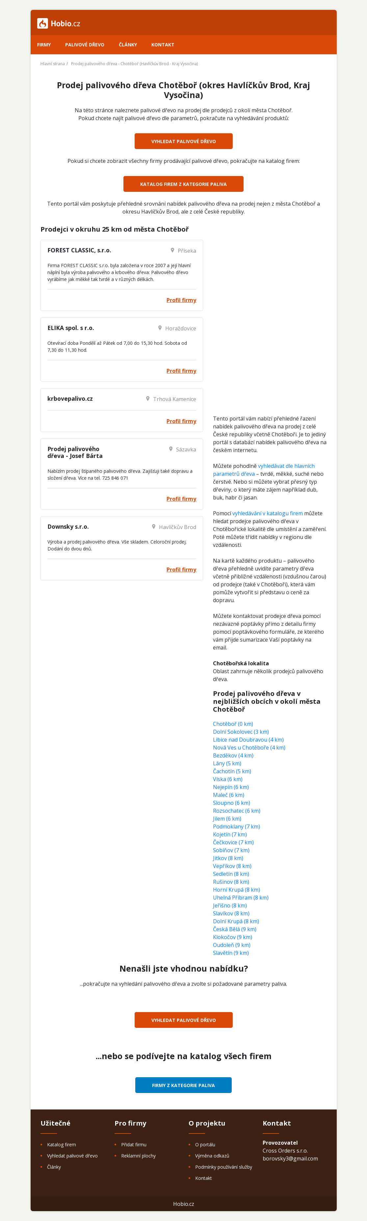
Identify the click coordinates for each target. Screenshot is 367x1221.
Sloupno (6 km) (231, 802)
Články (128, 44)
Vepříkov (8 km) (232, 866)
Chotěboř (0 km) (233, 723)
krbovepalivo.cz (70, 398)
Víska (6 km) (228, 779)
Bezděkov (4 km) (233, 755)
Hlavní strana (52, 63)
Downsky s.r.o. (68, 526)
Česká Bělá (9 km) (234, 929)
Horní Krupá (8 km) (236, 889)
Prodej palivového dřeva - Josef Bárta (75, 452)
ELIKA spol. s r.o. (70, 328)
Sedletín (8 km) (231, 874)
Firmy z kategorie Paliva (183, 1085)
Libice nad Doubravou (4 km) (248, 739)
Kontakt (162, 44)
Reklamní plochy (138, 1156)
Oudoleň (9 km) (231, 945)
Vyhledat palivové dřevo (183, 141)
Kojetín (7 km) (230, 834)
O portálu (205, 1144)
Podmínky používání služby (223, 1167)
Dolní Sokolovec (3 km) (241, 731)
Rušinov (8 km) (231, 881)
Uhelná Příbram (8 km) (241, 897)
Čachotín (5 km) (232, 771)
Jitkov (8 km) (228, 858)
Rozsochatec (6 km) (236, 810)
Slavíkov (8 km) (231, 913)
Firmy (44, 44)
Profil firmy (181, 300)
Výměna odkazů (212, 1156)
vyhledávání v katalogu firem (267, 513)
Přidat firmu (133, 1144)
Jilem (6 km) (227, 818)
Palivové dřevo (84, 44)
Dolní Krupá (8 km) (236, 921)
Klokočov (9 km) (232, 937)
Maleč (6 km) (228, 795)
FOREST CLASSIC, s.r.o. (79, 250)
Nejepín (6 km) (231, 787)
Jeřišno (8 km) (230, 905)
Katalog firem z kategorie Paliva (183, 184)
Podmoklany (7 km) (236, 826)
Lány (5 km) (227, 763)
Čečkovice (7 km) (233, 842)
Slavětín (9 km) (231, 952)
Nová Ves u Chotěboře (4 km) (249, 747)
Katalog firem (61, 1144)
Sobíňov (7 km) (231, 850)
